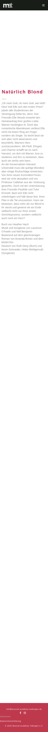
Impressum (5, 716)
